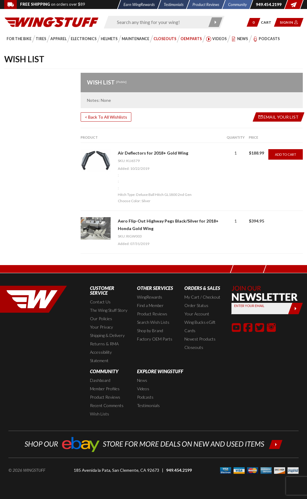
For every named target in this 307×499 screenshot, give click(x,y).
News (142, 380)
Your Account (196, 313)
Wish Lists (99, 413)
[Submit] (295, 308)
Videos (143, 388)
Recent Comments (107, 405)
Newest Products (200, 338)
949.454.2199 (179, 470)
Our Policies (101, 318)
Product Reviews (152, 313)
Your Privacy (101, 326)
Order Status (196, 305)
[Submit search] (215, 22)
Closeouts (193, 347)
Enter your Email (249, 306)
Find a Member (150, 305)
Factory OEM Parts (154, 338)
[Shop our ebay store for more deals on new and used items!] (153, 443)
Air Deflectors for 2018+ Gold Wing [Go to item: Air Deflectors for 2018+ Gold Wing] (153, 152)
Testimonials (148, 405)
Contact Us (100, 301)
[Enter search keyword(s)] (159, 22)
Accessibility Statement (101, 356)
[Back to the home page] (51, 21)
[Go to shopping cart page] (268, 22)
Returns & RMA (104, 343)
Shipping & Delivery (107, 335)
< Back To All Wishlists (106, 117)
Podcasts (145, 397)
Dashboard (100, 380)
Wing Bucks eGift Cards (200, 326)
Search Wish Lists (153, 322)
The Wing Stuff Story (108, 310)
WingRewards (149, 297)
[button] (253, 22)
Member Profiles (105, 388)
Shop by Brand (150, 330)
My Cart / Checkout (202, 297)
